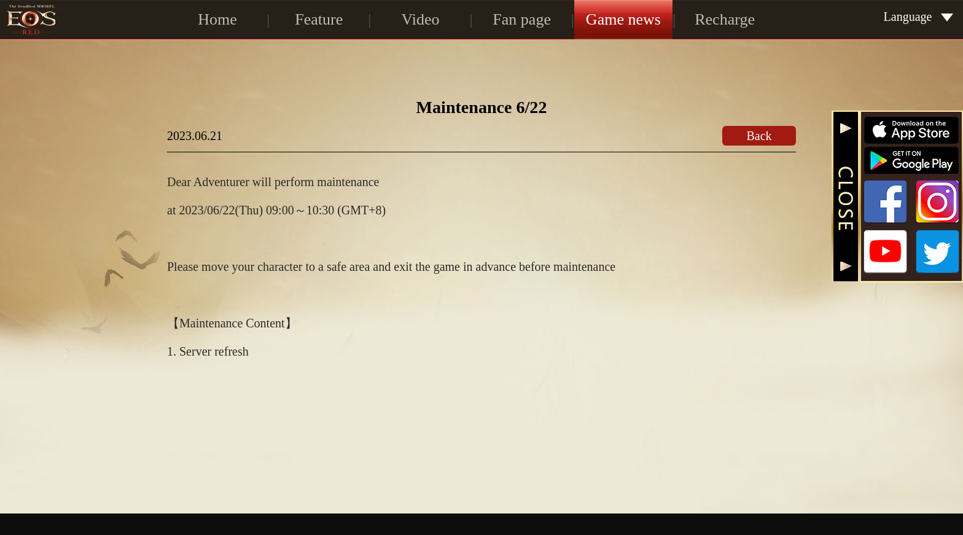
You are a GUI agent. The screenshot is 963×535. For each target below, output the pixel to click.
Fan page (522, 19)
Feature (319, 19)
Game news (623, 19)
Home (217, 19)
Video (420, 19)
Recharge (725, 19)
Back (758, 136)
